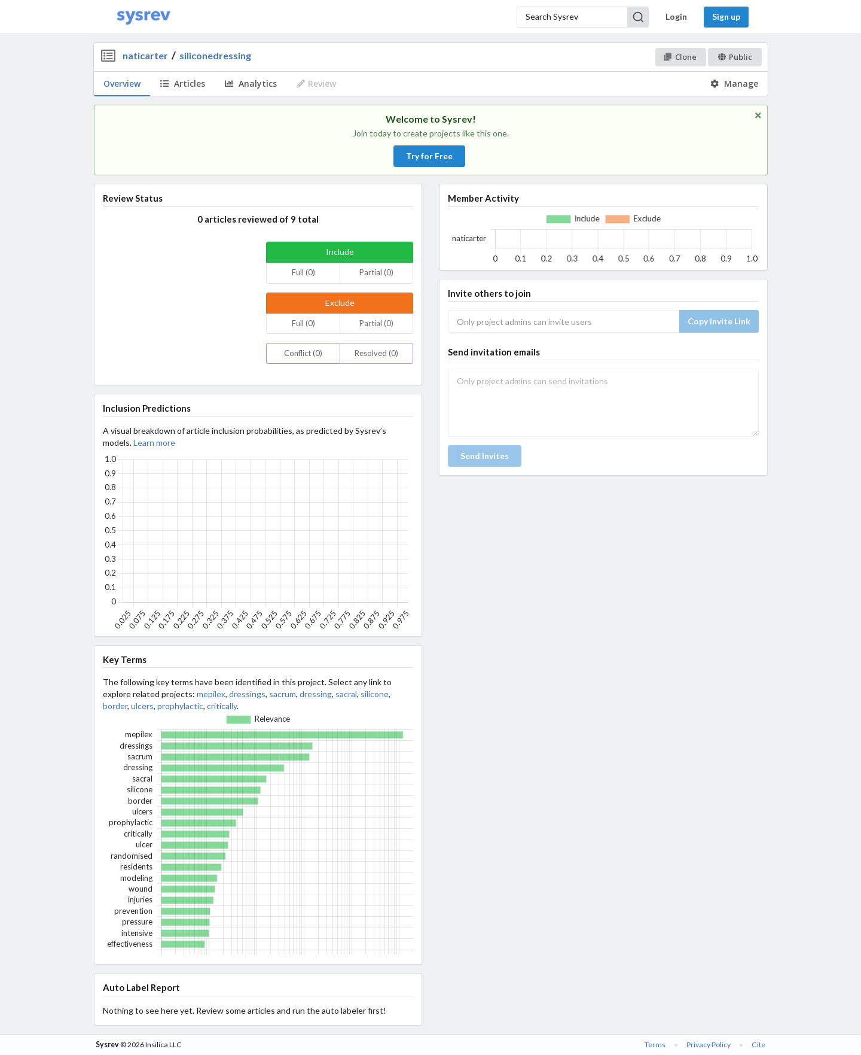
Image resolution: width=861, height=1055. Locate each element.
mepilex (211, 694)
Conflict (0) (303, 353)
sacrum (282, 694)
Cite (758, 1044)
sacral (346, 694)
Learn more (154, 442)
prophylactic (180, 706)
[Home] (143, 17)
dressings (247, 694)
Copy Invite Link (719, 321)
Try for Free (429, 156)
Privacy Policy (708, 1044)
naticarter (145, 55)
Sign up (726, 16)
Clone (680, 56)
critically (222, 706)
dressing (316, 694)
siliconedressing (215, 55)
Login (676, 16)
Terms (655, 1044)
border (115, 706)
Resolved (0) (376, 353)
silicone (375, 694)
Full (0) (303, 272)
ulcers (142, 706)
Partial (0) (376, 272)
